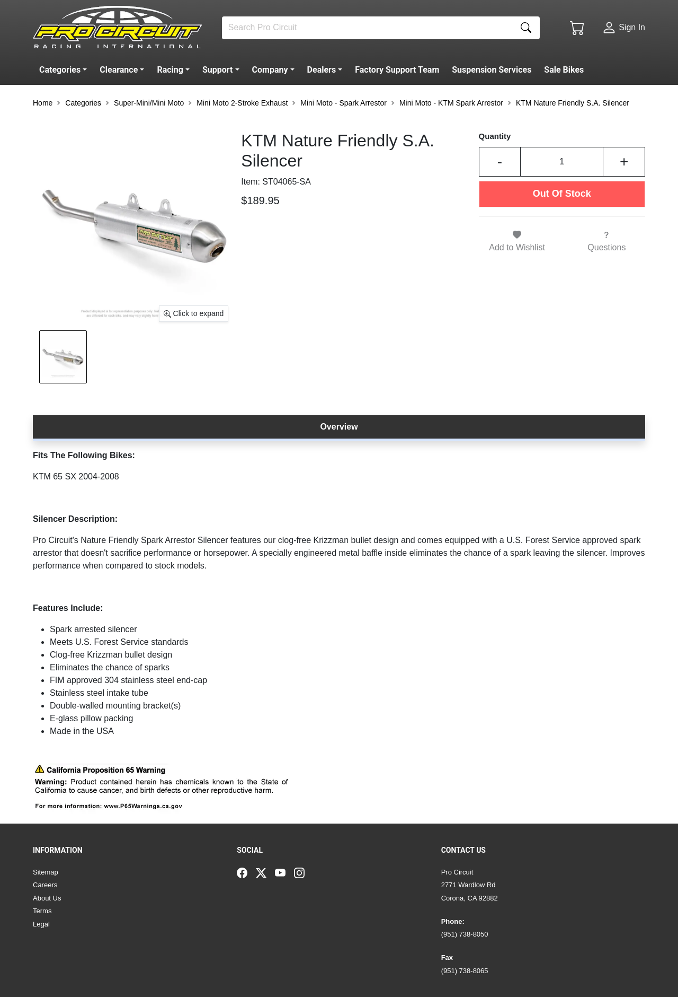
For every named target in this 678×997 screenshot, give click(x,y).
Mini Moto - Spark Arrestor (343, 103)
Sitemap (45, 872)
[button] (65, 70)
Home (42, 103)
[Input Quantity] (561, 162)
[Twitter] (265, 872)
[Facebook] (246, 872)
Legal (41, 924)
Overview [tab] (339, 426)
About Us (47, 898)
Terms (42, 911)
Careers (45, 885)
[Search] (367, 27)
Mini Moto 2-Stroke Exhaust (242, 103)
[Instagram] (303, 872)
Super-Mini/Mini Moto (149, 103)
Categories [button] (83, 103)
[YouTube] (284, 872)
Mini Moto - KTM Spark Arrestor (451, 103)
